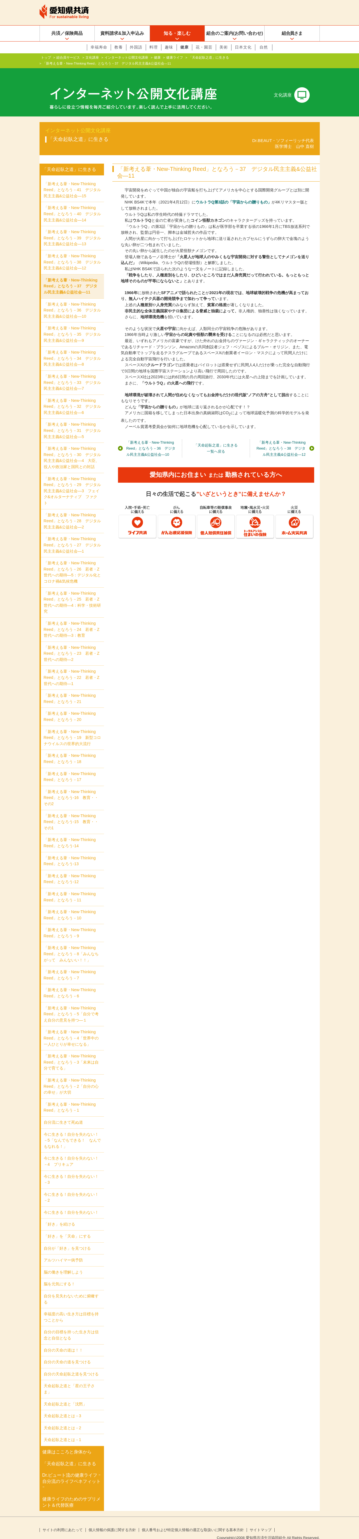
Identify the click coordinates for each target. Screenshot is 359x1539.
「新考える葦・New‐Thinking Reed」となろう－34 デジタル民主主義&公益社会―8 (72, 349)
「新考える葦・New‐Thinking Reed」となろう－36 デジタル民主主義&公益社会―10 (150, 439)
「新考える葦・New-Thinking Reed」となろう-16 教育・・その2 (71, 788)
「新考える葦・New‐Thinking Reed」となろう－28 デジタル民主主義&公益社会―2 (72, 512)
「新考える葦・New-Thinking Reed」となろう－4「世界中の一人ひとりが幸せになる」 (71, 1029)
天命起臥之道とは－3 (62, 1407)
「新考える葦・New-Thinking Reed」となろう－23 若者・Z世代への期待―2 (71, 644)
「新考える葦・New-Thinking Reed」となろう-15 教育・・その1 (71, 812)
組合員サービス (68, 57)
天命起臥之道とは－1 (62, 1430)
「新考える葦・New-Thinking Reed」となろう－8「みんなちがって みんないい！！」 (71, 944)
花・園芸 (204, 47)
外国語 (136, 47)
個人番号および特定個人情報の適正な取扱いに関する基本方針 (193, 1521)
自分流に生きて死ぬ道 (63, 1113)
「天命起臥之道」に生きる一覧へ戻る (216, 439)
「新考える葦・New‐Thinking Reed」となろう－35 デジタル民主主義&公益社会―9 (72, 325)
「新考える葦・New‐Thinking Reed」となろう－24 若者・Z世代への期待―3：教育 (71, 620)
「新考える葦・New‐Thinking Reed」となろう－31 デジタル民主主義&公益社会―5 (72, 421)
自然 (264, 47)
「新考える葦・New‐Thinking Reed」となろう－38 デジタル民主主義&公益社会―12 (280, 439)
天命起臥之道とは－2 (62, 1419)
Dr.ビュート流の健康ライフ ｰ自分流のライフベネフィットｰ (71, 1472)
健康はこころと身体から (67, 1442)
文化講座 (92, 57)
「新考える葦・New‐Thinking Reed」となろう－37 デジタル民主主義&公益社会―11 (71, 277)
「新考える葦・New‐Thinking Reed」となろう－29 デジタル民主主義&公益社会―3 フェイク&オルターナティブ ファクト (72, 482)
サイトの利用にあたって (63, 1521)
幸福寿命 (99, 47)
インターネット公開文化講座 (126, 57)
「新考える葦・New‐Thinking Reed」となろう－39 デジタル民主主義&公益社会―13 (72, 229)
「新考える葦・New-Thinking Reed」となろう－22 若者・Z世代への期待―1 (71, 668)
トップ (46, 57)
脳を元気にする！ (59, 1275)
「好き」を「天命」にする (67, 1227)
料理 (153, 47)
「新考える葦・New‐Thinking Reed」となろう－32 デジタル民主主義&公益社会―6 (72, 397)
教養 (118, 47)
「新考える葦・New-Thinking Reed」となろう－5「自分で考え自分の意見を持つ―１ (71, 1005)
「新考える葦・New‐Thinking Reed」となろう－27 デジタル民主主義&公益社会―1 (72, 536)
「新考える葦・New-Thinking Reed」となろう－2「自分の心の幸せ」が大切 (71, 1077)
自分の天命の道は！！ (63, 1341)
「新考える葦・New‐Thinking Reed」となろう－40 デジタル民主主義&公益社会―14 (72, 204)
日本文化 (243, 47)
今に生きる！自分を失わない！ (71, 1203)
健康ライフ (174, 57)
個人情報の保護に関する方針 (112, 1521)
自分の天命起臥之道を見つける (71, 1365)
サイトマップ (261, 1521)
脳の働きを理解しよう (63, 1263)
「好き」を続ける (59, 1215)
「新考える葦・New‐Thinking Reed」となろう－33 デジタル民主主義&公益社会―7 (72, 373)
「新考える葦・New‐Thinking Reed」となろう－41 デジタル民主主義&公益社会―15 (72, 181)
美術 (223, 47)
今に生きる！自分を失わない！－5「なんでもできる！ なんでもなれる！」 (72, 1131)
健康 (184, 47)
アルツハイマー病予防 (63, 1251)
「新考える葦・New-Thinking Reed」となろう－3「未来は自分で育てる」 (71, 1053)
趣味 (169, 47)
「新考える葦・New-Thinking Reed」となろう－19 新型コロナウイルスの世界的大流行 (72, 728)
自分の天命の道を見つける (67, 1353)
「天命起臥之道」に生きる (209, 57)
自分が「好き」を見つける (67, 1239)
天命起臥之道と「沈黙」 (65, 1395)
